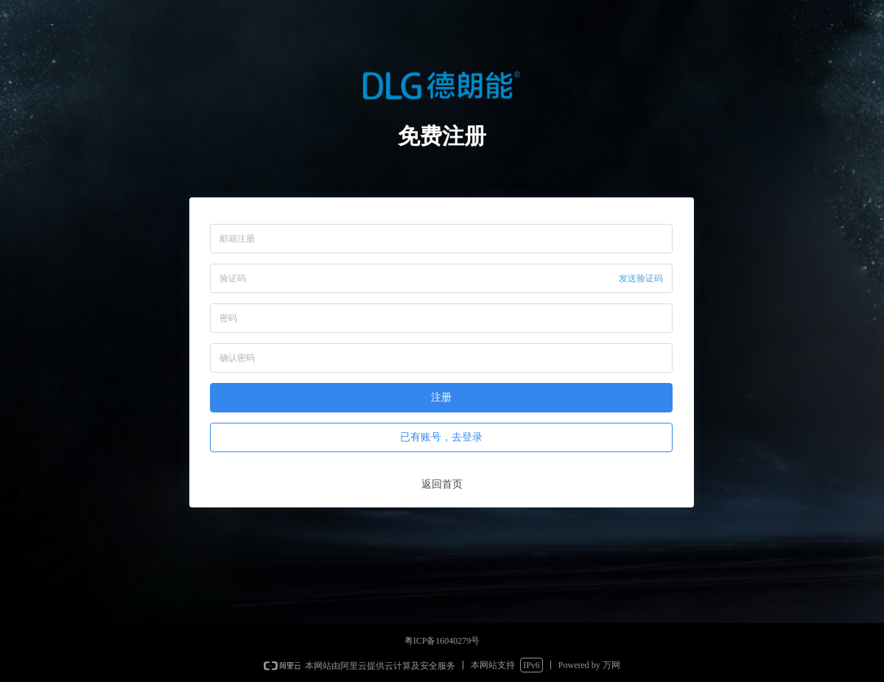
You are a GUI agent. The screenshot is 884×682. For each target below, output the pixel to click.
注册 (441, 397)
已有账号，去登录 (441, 437)
